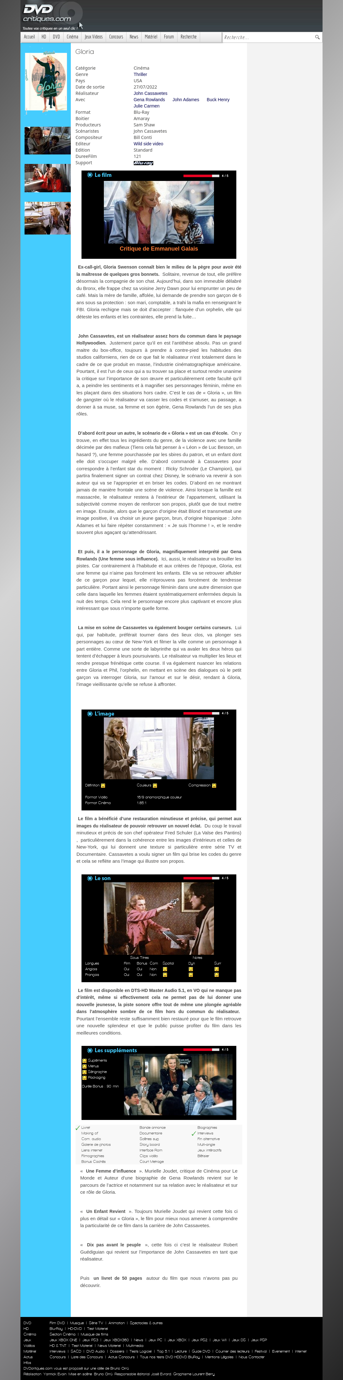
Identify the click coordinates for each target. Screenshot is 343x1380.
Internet (300, 1351)
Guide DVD (201, 1351)
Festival (261, 1351)
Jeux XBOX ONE (63, 1340)
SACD (76, 1351)
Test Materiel (97, 1329)
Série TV (96, 1323)
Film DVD (57, 1323)
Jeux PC (155, 1340)
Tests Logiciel (141, 1351)
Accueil (29, 37)
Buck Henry (218, 99)
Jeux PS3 (90, 1340)
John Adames (185, 99)
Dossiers (117, 1351)
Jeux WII (220, 1340)
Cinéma (72, 37)
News (134, 37)
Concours (116, 37)
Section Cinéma (63, 1334)
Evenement (281, 1351)
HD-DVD (75, 1329)
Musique (77, 1323)
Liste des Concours (87, 1357)
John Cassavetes (150, 93)
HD (44, 37)
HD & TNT (58, 1346)
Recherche (189, 37)
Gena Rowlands (149, 99)
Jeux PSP (259, 1340)
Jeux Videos (94, 37)
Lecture (181, 1351)
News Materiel (109, 1346)
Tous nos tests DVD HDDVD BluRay (170, 1357)
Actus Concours (121, 1357)
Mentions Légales (219, 1357)
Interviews (57, 1351)
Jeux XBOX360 (116, 1340)
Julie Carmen (147, 105)
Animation (117, 1323)
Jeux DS (239, 1340)
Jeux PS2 (199, 1340)
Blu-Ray (56, 1329)
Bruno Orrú (103, 1374)
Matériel (151, 37)
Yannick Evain (54, 1374)
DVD (56, 37)
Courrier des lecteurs (233, 1351)
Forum (169, 37)
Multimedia (134, 1346)
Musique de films (94, 1334)
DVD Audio (96, 1351)
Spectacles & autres (146, 1323)
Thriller (140, 74)
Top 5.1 (163, 1351)
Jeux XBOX (177, 1340)
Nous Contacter (251, 1357)
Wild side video (148, 143)
